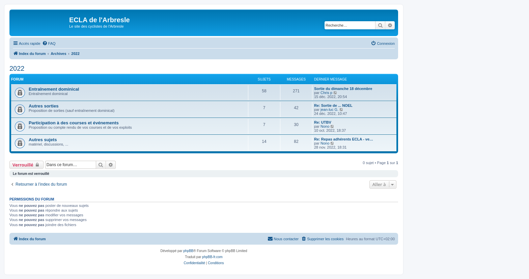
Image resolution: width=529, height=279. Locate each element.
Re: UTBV (322, 122)
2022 (17, 68)
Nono (325, 126)
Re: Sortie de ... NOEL (333, 105)
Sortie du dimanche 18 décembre (343, 89)
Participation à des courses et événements (74, 122)
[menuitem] (49, 43)
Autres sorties (44, 105)
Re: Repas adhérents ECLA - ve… (343, 139)
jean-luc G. (329, 109)
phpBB (188, 251)
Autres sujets (43, 139)
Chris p (326, 93)
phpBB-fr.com (212, 257)
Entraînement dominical (54, 89)
